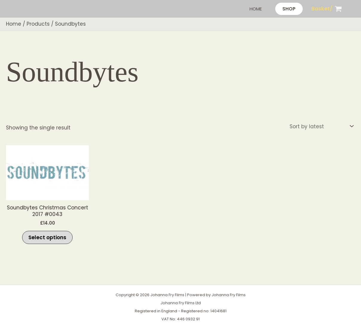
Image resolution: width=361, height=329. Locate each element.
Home (256, 9)
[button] (289, 9)
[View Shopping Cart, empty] (327, 9)
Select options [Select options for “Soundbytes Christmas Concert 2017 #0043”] (47, 237)
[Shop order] (321, 126)
